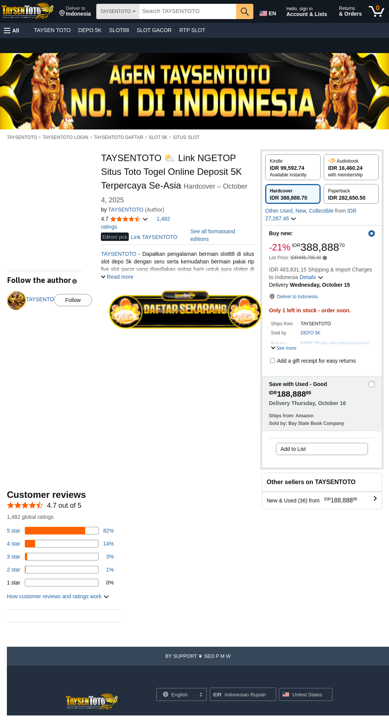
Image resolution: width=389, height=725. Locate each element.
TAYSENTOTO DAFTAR (118, 137)
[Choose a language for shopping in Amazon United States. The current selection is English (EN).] (267, 11)
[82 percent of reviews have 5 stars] (60, 530)
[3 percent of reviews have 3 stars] (60, 556)
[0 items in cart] (376, 11)
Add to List (293, 449)
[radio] (293, 167)
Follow (73, 300)
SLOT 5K (158, 137)
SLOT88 (119, 30)
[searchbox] (187, 11)
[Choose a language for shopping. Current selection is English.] (177, 694)
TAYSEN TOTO (52, 30)
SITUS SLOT (186, 137)
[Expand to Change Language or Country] (200, 695)
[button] (75, 11)
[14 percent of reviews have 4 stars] (60, 543)
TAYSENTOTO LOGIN (65, 137)
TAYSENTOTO (22, 137)
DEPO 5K (90, 30)
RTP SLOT (192, 30)
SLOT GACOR (154, 30)
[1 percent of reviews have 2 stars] (60, 569)
